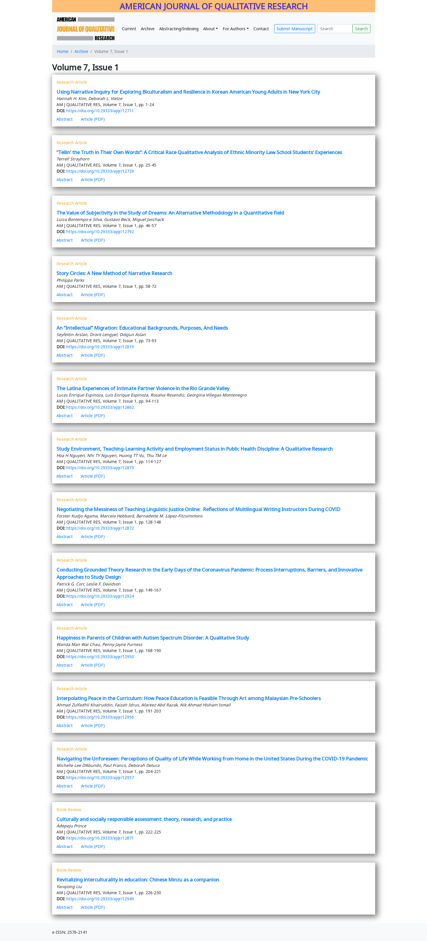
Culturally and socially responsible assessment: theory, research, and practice (144, 819)
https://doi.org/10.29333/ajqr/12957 (100, 777)
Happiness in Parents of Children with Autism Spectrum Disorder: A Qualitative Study (152, 637)
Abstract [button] (64, 119)
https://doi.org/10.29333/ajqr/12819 (100, 346)
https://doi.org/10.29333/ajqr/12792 (100, 231)
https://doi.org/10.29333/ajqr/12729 (100, 171)
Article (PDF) (93, 119)
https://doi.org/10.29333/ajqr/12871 (100, 838)
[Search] (335, 28)
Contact (261, 28)
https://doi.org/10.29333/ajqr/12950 (100, 656)
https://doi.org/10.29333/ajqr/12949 (100, 898)
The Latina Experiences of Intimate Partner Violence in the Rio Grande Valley (143, 388)
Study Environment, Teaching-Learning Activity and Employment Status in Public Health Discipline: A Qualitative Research (194, 448)
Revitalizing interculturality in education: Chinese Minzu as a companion (137, 879)
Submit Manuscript (295, 28)
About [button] (209, 28)
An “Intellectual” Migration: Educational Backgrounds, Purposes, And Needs (142, 327)
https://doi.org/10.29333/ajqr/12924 (100, 596)
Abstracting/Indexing (179, 28)
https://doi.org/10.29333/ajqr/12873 (100, 467)
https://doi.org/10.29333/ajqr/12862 (100, 407)
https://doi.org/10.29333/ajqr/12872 (100, 528)
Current (129, 28)
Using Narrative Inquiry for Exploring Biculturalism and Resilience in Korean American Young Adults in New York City (188, 91)
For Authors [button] (234, 28)
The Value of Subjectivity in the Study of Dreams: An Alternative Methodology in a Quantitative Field (170, 212)
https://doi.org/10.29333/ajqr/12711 (100, 110)
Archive (148, 28)
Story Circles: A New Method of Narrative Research (114, 273)
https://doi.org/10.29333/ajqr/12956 (100, 717)
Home (62, 51)
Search (361, 28)
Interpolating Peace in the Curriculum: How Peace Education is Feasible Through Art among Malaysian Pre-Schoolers (188, 698)
